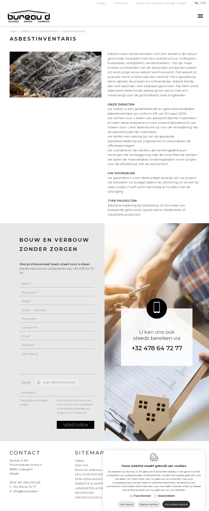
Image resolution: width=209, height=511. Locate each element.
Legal (150, 453)
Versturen (75, 425)
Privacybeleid (85, 404)
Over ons (81, 465)
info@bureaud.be (25, 491)
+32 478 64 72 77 (156, 348)
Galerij (79, 460)
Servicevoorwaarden (74, 408)
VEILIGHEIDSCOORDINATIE (96, 474)
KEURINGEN (84, 492)
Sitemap (89, 453)
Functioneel (142, 500)
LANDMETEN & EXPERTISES (96, 488)
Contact (25, 453)
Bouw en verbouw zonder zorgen (99, 470)
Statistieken (166, 500)
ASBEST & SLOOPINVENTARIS (97, 483)
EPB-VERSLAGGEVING (92, 479)
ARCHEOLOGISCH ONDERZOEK (99, 497)
